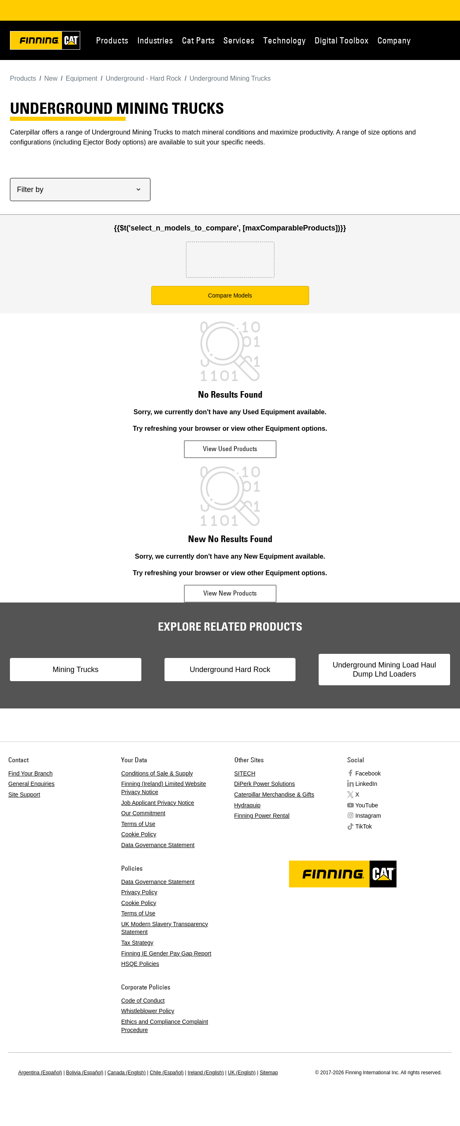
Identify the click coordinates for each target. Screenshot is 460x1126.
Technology (284, 40)
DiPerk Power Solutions (264, 783)
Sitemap (269, 1073)
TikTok (363, 826)
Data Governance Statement (157, 845)
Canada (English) (126, 1073)
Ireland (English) (206, 1073)
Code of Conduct (142, 1000)
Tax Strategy (137, 942)
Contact (451, 40)
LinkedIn (366, 783)
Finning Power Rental (262, 815)
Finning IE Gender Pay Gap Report (166, 953)
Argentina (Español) (40, 1073)
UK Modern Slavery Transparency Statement (164, 928)
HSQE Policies (140, 963)
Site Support (24, 794)
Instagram (368, 815)
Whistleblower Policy (147, 1011)
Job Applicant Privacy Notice (157, 802)
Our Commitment (143, 813)
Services (238, 40)
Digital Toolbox (341, 40)
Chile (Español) (167, 1073)
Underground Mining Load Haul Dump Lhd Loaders (384, 669)
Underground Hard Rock (230, 669)
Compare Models (230, 295)
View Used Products (230, 448)
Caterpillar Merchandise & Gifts (274, 794)
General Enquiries (31, 783)
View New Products (230, 593)
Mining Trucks (75, 669)
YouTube (366, 805)
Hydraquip (247, 805)
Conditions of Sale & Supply (157, 773)
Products (112, 40)
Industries (155, 40)
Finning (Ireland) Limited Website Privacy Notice (163, 787)
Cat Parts (198, 40)
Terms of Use (138, 824)
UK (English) (241, 1073)
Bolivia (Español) (84, 1073)
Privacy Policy (139, 892)
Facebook (368, 773)
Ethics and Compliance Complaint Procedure (164, 1025)
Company (393, 40)
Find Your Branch (30, 773)
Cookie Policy (138, 834)
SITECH (244, 773)
